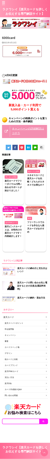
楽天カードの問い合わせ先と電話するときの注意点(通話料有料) (32, 285)
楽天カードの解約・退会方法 (31, 298)
